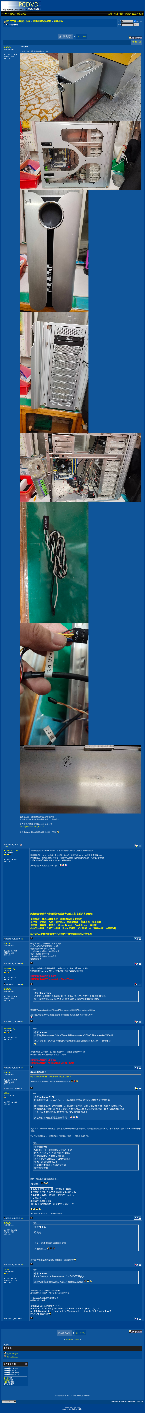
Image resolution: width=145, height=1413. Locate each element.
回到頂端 (140, 1401)
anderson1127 (11, 850)
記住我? (138, 21)
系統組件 (58, 21)
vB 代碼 (6, 1378)
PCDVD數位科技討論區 (14, 13)
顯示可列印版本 (12, 1354)
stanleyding (9, 968)
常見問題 (118, 13)
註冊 (110, 13)
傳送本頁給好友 (12, 1357)
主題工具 (136, 42)
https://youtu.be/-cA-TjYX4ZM (32, 826)
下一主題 (76, 1339)
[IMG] (5, 1382)
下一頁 (83, 36)
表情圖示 (7, 1380)
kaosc (7, 1269)
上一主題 (69, 1339)
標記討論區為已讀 (134, 13)
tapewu (7, 47)
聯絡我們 (114, 1401)
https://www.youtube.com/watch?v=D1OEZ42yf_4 (50, 1077)
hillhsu (7, 1093)
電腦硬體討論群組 (42, 21)
